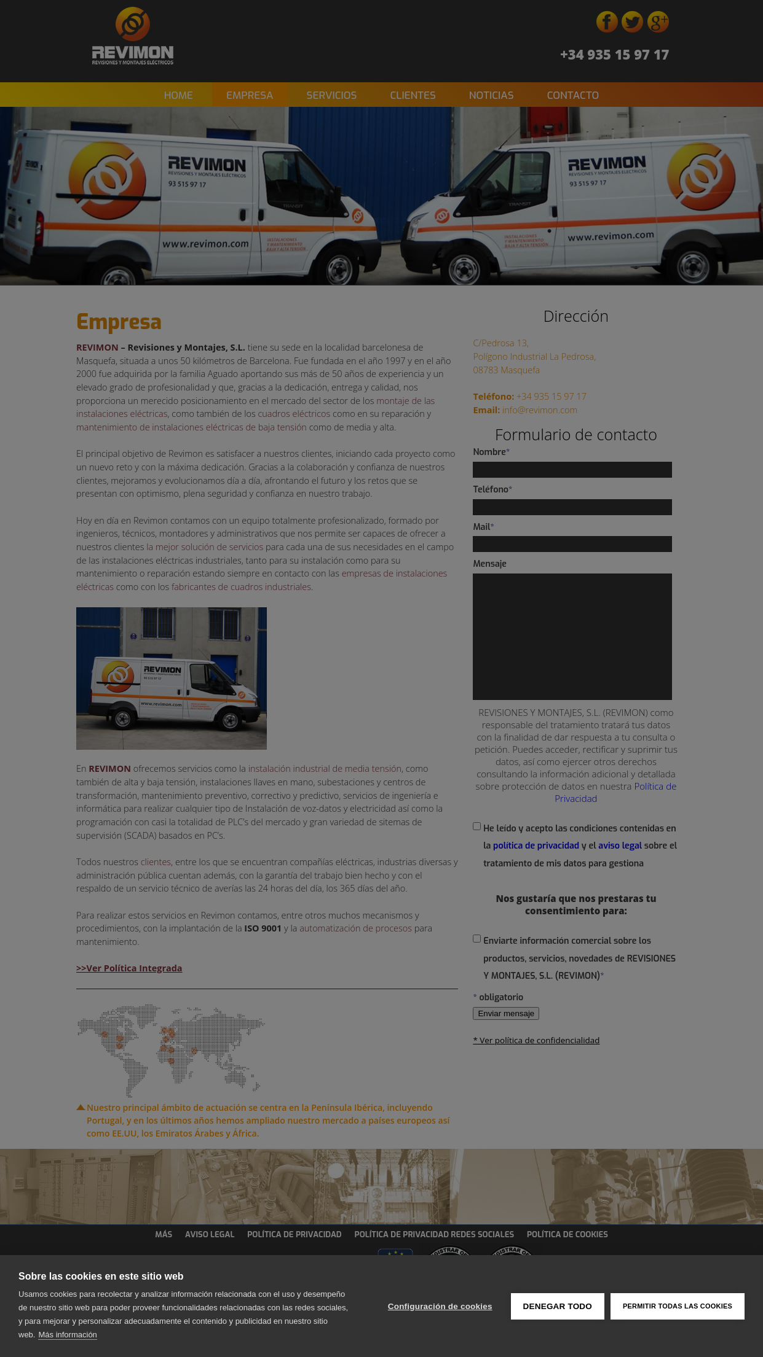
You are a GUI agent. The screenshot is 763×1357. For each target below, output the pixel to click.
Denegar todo (557, 1306)
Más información (67, 1334)
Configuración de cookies (440, 1306)
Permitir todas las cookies (677, 1306)
